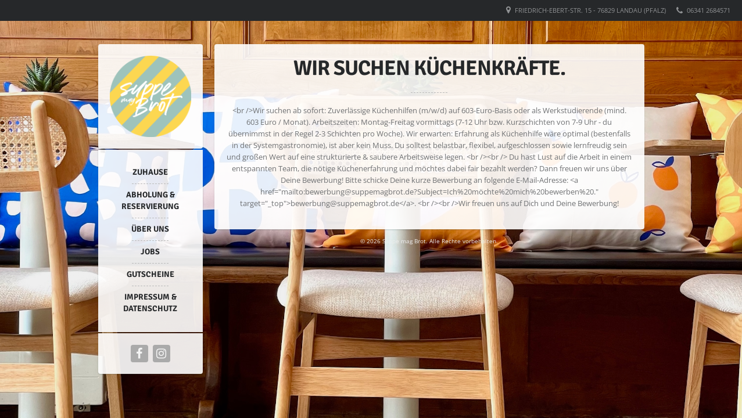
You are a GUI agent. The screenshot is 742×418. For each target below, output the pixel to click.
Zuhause (150, 172)
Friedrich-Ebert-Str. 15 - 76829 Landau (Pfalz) (590, 10)
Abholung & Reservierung (150, 200)
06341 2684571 (708, 10)
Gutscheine (150, 274)
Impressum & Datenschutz (150, 303)
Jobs (150, 252)
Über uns (150, 229)
